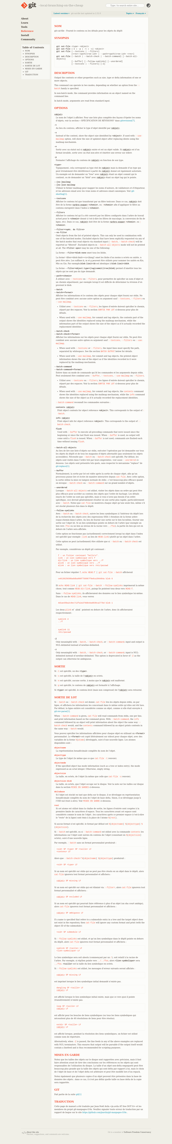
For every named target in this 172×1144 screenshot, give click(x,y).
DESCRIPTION (32, 57)
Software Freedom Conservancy (137, 1132)
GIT (26, 72)
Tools (24, 27)
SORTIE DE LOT (32, 66)
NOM (27, 51)
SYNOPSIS (30, 54)
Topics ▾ (130, 13)
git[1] (78, 1094)
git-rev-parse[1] (62, 711)
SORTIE (28, 63)
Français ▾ (141, 13)
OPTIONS (29, 60)
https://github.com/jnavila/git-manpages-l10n (104, 1112)
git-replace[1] (62, 466)
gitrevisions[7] (127, 121)
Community (28, 39)
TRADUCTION (31, 75)
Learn (24, 22)
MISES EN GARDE (33, 69)
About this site (33, 1132)
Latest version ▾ (61, 13)
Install (25, 35)
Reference (27, 31)
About (24, 18)
